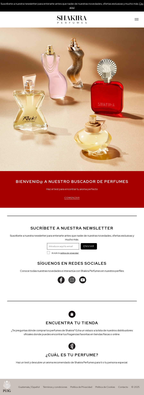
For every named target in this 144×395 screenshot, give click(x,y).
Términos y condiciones (55, 386)
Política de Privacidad (81, 386)
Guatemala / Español (29, 386)
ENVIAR (88, 246)
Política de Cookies (105, 386)
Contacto (123, 386)
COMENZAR (72, 197)
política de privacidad (69, 253)
